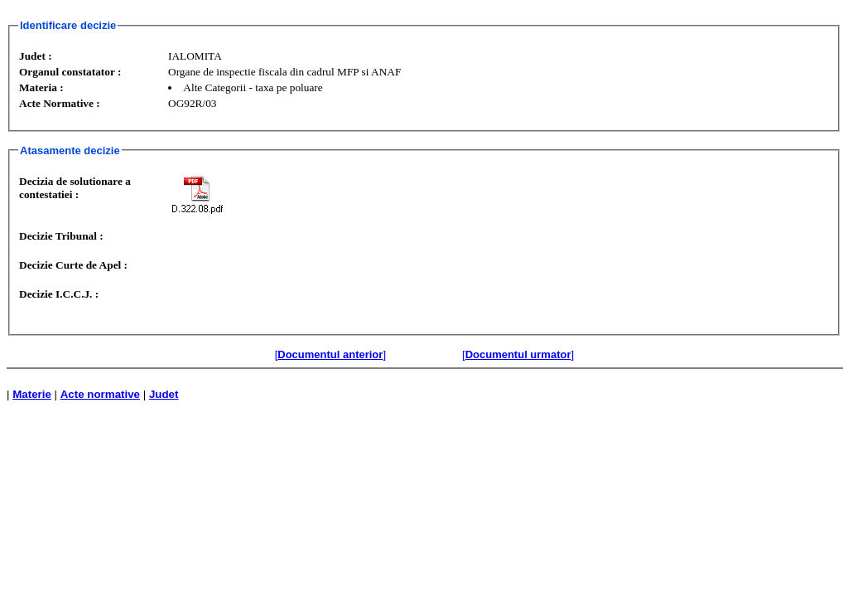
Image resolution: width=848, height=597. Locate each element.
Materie (31, 394)
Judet (164, 394)
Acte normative (100, 394)
